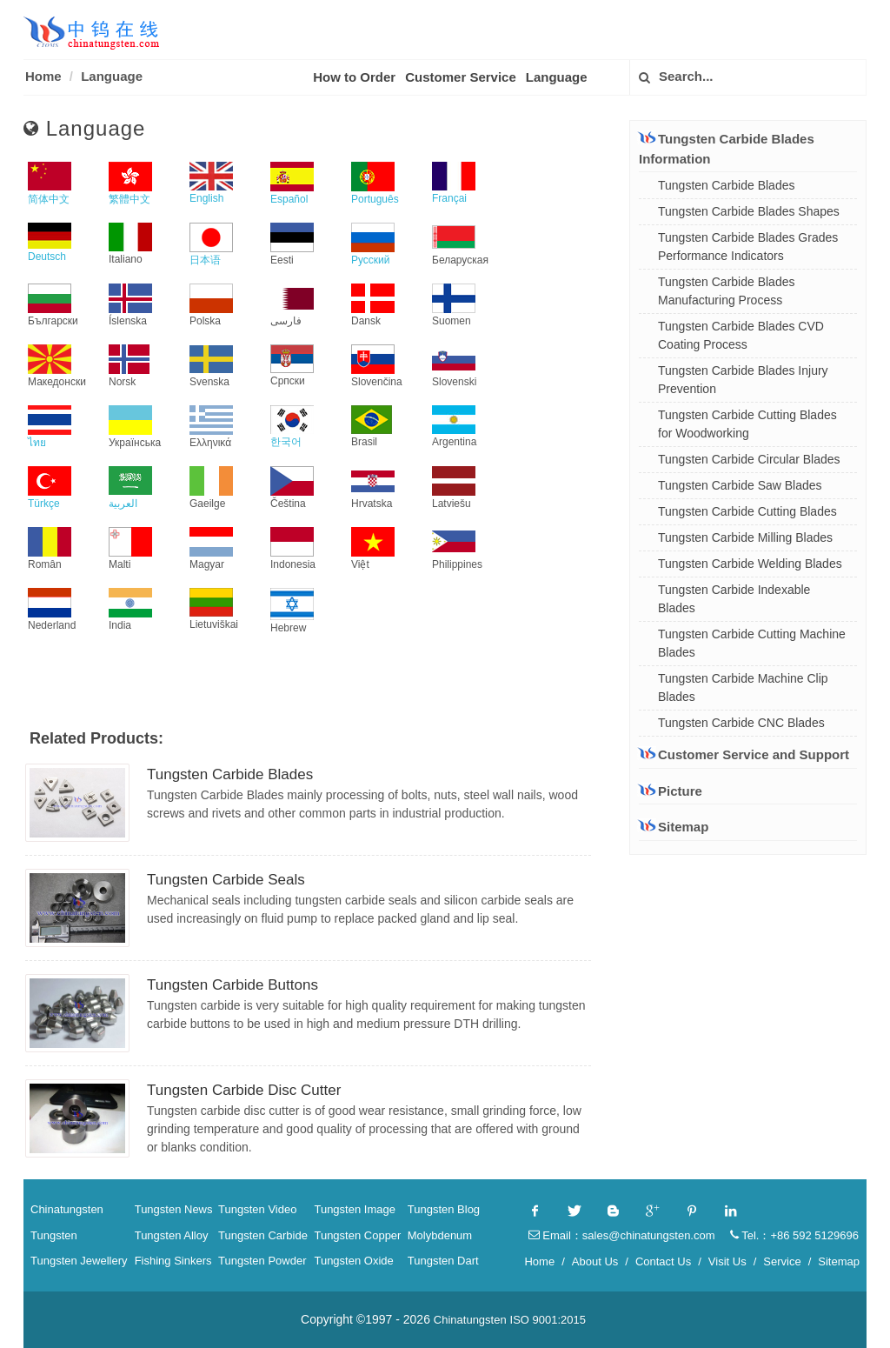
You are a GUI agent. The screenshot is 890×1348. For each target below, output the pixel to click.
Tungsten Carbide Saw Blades (740, 485)
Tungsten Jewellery (79, 1260)
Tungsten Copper (357, 1235)
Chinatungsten (66, 1209)
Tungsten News (174, 1209)
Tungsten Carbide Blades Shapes (749, 211)
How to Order (354, 77)
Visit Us (727, 1261)
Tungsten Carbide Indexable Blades (734, 599)
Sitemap (673, 826)
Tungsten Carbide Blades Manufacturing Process (726, 291)
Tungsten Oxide (353, 1260)
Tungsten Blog (444, 1209)
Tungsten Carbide (263, 1235)
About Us (595, 1261)
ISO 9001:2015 (548, 1319)
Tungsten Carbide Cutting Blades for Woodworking (747, 424)
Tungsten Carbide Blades (230, 774)
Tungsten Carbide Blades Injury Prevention (743, 380)
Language (112, 76)
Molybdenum (440, 1235)
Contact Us (663, 1261)
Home (43, 76)
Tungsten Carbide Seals (226, 879)
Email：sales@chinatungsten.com (621, 1235)
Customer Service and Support (744, 754)
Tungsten (53, 1235)
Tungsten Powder (262, 1260)
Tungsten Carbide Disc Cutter (244, 1090)
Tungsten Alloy (172, 1235)
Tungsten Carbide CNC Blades (741, 723)
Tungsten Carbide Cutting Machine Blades (752, 643)
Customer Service (460, 77)
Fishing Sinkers (173, 1260)
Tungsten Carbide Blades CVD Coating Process (741, 335)
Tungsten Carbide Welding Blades (750, 564)
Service (781, 1261)
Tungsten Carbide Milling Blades (745, 537)
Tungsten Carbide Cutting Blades (747, 511)
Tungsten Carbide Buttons (232, 985)
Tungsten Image (354, 1209)
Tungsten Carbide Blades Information (726, 148)
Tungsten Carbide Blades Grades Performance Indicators (748, 246)
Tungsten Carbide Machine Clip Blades (743, 687)
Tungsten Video (257, 1209)
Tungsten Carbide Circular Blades (749, 459)
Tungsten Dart (443, 1260)
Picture (670, 791)
